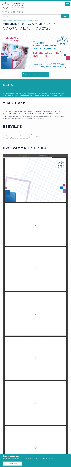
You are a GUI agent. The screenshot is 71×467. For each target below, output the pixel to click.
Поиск (65, 16)
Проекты (10, 20)
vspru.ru (5, 20)
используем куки (12, 458)
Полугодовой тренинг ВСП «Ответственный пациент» (26, 20)
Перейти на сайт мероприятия (35, 74)
